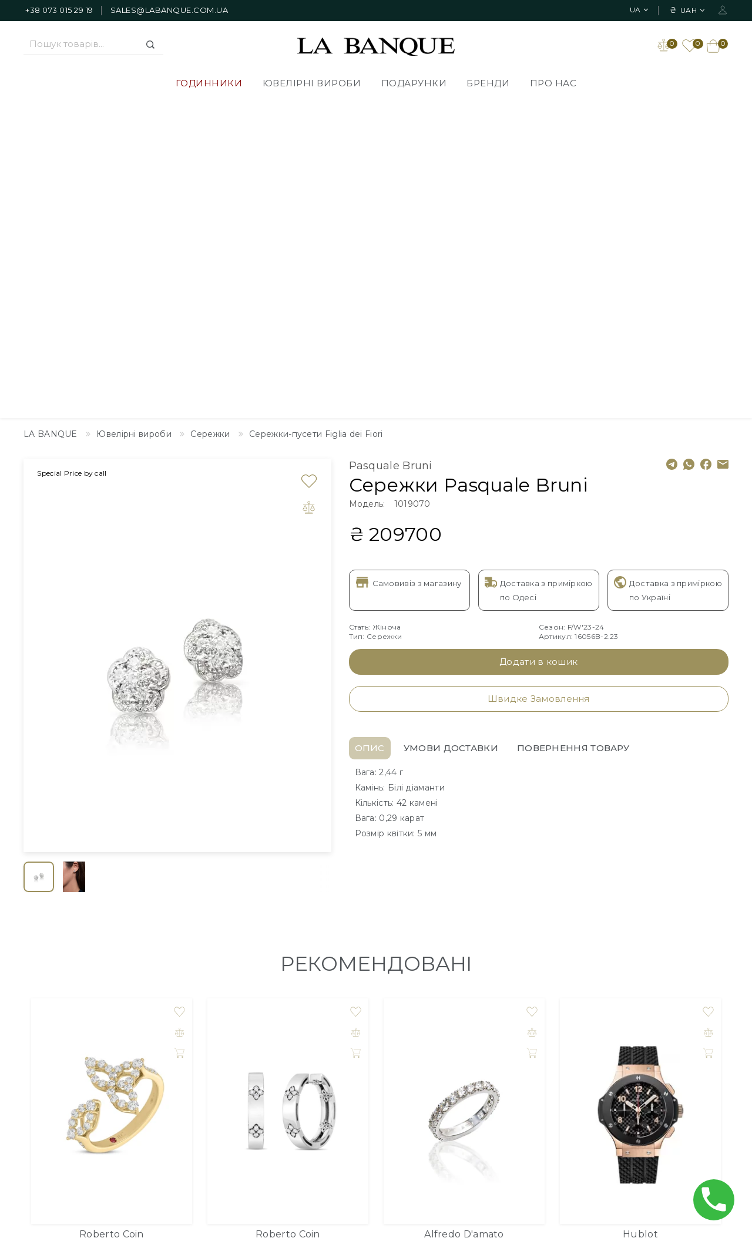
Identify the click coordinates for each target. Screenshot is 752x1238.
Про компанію (337, 1053)
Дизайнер (459, 1035)
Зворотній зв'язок (476, 1053)
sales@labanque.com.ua (169, 10)
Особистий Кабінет (626, 1035)
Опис (370, 430)
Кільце (112, 931)
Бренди (487, 83)
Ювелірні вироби (312, 83)
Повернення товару (573, 430)
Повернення (333, 1106)
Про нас (553, 83)
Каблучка (464, 931)
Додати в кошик (538, 344)
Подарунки (414, 83)
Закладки (604, 1053)
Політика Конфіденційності (365, 1070)
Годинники (209, 83)
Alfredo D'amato (464, 917)
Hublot (640, 917)
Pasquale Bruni (390, 148)
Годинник (640, 931)
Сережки (287, 931)
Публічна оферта (343, 1088)
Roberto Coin (111, 917)
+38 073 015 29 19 (59, 10)
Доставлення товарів (352, 1035)
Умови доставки (451, 430)
